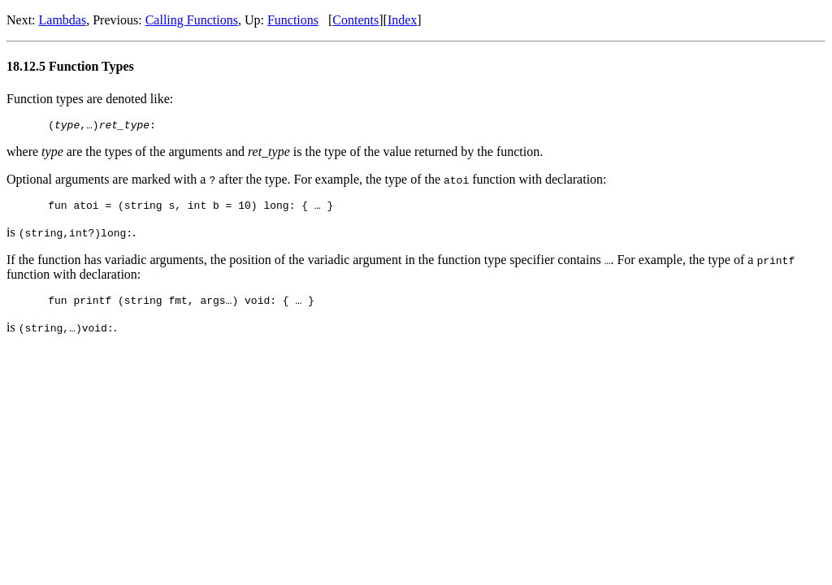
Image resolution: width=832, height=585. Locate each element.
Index (402, 20)
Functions (292, 20)
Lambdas (63, 20)
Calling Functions (191, 20)
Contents (355, 20)
